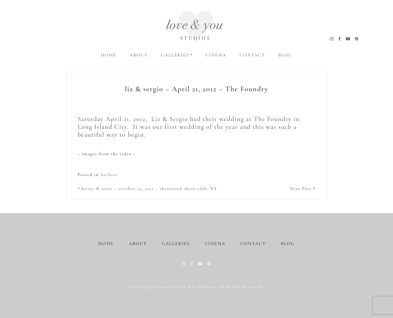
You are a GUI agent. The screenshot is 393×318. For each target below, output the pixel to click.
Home (108, 55)
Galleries (175, 55)
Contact (252, 55)
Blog (285, 55)
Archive (109, 175)
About (138, 55)
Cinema (216, 55)
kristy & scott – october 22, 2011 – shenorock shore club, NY (147, 188)
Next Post (302, 188)
